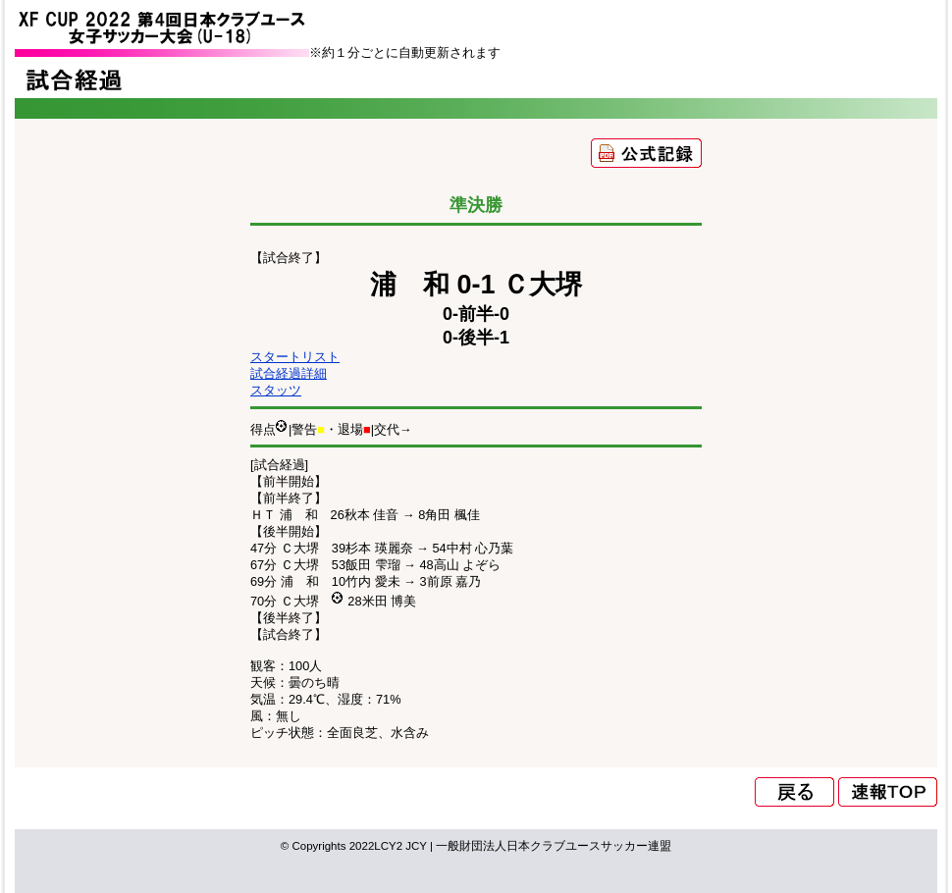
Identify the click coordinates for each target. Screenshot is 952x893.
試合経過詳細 (288, 373)
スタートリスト (295, 356)
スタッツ (275, 390)
